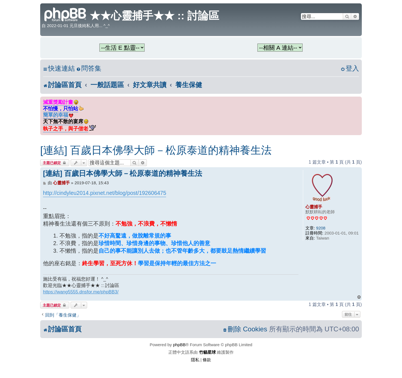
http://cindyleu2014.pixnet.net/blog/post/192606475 (104, 193)
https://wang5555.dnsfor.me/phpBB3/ (81, 291)
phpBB (179, 344)
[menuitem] (88, 68)
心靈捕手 (313, 206)
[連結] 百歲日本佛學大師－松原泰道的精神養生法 (156, 150)
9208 (320, 228)
